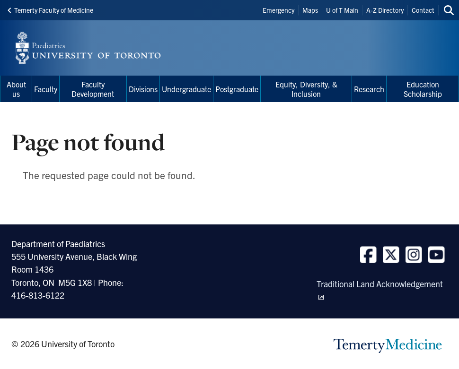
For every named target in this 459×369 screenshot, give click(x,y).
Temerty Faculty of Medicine (50, 10)
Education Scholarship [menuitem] (423, 88)
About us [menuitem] (16, 88)
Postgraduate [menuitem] (236, 89)
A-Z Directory (385, 10)
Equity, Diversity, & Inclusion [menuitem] (306, 88)
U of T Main (342, 10)
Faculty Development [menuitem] (92, 88)
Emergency (278, 10)
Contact (423, 10)
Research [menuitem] (369, 89)
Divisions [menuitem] (143, 89)
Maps (310, 10)
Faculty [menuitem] (45, 89)
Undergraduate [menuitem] (186, 89)
